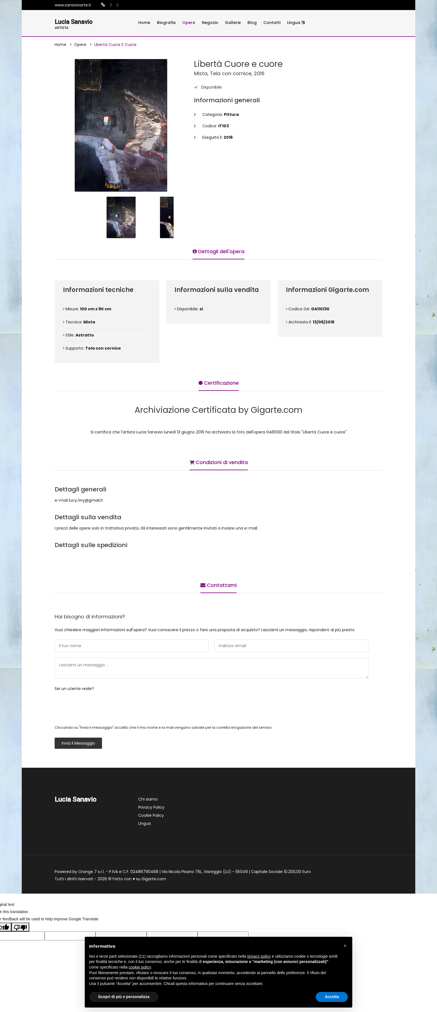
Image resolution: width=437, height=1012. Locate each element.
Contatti (271, 22)
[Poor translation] (20, 927)
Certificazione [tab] (218, 382)
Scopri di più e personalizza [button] (123, 996)
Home (144, 22)
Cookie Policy (151, 816)
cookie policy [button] (140, 967)
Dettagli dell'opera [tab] (218, 250)
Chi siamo (148, 800)
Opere (188, 22)
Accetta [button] (332, 996)
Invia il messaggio (78, 744)
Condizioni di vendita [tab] (219, 461)
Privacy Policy (151, 808)
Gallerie (233, 22)
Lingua (296, 22)
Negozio (210, 22)
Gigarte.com (154, 879)
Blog (252, 22)
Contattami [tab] (218, 584)
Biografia (166, 22)
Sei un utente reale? (74, 689)
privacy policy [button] (259, 956)
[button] (345, 945)
